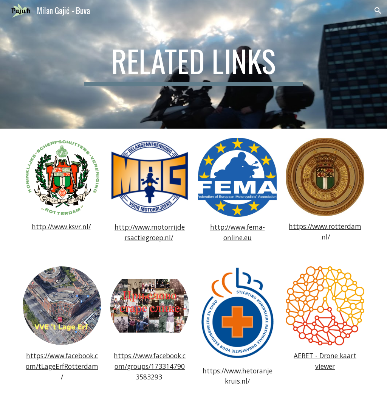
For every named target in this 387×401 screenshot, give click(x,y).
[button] (378, 11)
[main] (193, 64)
